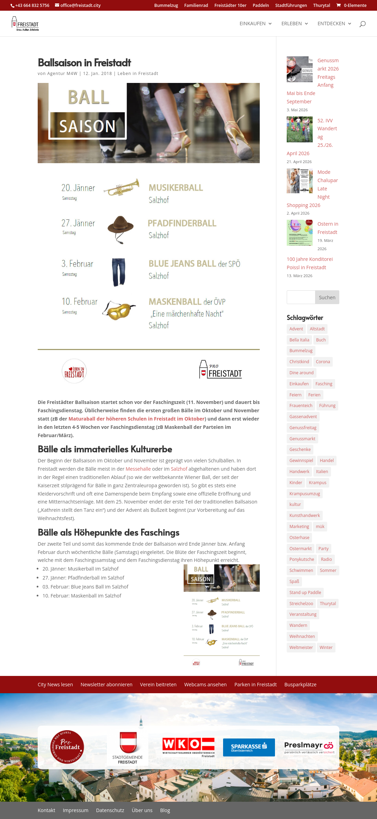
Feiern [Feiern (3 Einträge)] (295, 395)
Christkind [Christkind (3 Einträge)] (299, 362)
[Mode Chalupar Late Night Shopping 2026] (300, 182)
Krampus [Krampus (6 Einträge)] (317, 483)
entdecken (331, 24)
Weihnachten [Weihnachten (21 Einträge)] (302, 636)
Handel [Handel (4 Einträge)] (327, 460)
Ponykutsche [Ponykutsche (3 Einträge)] (301, 559)
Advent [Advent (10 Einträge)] (296, 329)
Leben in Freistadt (138, 73)
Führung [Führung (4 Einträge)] (327, 405)
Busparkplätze (300, 685)
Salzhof (179, 468)
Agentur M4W (62, 73)
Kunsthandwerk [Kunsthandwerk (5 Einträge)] (304, 515)
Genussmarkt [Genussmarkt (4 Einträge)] (302, 439)
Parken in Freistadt (256, 685)
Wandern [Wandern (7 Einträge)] (298, 625)
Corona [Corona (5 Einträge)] (323, 362)
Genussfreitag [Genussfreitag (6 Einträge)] (302, 428)
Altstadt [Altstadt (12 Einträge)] (317, 329)
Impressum (76, 810)
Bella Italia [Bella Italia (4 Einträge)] (299, 340)
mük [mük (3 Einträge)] (320, 526)
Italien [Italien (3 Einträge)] (322, 471)
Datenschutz (110, 810)
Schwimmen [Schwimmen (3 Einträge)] (301, 570)
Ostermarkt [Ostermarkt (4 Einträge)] (300, 549)
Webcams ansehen (205, 685)
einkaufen (253, 24)
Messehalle (138, 468)
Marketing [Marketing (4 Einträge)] (299, 526)
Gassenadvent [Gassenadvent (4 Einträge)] (303, 417)
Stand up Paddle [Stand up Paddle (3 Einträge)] (305, 592)
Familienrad (196, 5)
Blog (165, 810)
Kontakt (46, 810)
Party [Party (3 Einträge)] (324, 549)
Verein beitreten (158, 685)
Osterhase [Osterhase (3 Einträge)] (299, 537)
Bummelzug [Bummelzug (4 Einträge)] (301, 351)
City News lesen (55, 685)
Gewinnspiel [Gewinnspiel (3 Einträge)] (301, 460)
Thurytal (321, 5)
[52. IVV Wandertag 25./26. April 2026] (300, 130)
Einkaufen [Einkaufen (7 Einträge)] (299, 384)
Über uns (142, 810)
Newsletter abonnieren (106, 685)
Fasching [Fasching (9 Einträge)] (323, 384)
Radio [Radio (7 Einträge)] (326, 559)
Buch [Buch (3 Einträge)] (321, 340)
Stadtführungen (291, 5)
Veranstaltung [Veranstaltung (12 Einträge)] (302, 614)
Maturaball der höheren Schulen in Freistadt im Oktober (135, 418)
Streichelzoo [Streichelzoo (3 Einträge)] (301, 603)
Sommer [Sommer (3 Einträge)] (328, 570)
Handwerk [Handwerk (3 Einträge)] (299, 471)
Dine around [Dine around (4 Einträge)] (301, 373)
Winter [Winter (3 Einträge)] (326, 647)
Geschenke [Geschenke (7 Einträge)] (300, 449)
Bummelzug (166, 5)
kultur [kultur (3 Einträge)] (295, 504)
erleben (292, 24)
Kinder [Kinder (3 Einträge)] (295, 483)
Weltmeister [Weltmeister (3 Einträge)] (301, 647)
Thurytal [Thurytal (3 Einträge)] (328, 603)
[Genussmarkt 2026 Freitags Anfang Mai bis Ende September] (300, 70)
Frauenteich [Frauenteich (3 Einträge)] (300, 405)
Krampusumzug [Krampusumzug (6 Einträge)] (304, 494)
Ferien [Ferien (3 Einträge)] (315, 395)
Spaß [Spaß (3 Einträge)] (294, 581)
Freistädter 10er (230, 5)
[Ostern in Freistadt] (300, 234)
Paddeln (261, 5)
